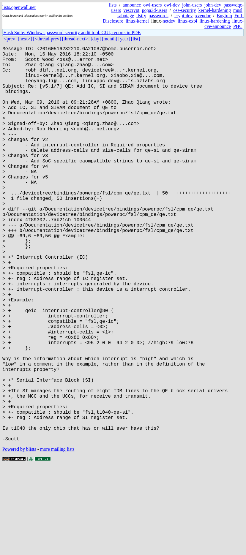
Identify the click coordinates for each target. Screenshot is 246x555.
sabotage (125, 15)
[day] (96, 38)
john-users (192, 4)
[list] (135, 38)
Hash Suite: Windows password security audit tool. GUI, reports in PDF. (72, 32)
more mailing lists (57, 537)
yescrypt (131, 10)
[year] (124, 38)
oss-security (184, 10)
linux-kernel (137, 20)
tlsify (141, 15)
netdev (169, 20)
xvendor (202, 15)
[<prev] (9, 38)
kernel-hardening (214, 10)
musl (237, 10)
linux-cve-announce (224, 23)
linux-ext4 (187, 20)
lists (113, 4)
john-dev (212, 4)
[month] (109, 38)
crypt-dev (183, 15)
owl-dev (171, 4)
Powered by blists (19, 537)
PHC (237, 26)
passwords (158, 15)
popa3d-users (154, 10)
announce (132, 4)
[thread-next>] (76, 38)
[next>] (25, 38)
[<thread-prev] (47, 38)
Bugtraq (224, 15)
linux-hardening (215, 20)
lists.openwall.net (19, 7)
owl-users (152, 4)
